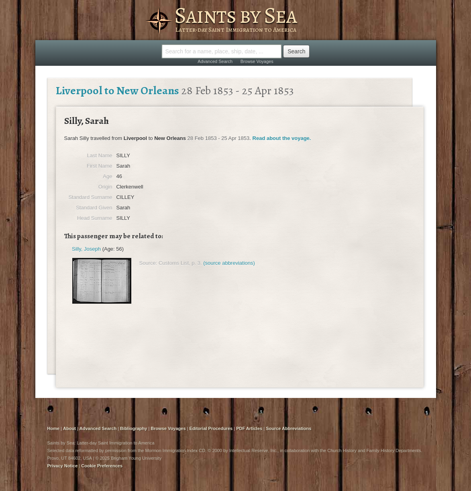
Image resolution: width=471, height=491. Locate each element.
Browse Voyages (257, 61)
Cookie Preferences (101, 465)
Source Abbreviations (288, 428)
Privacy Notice (62, 465)
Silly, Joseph (86, 249)
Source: (148, 263)
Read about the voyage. (282, 138)
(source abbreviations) (229, 263)
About (69, 428)
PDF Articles (249, 428)
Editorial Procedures (211, 428)
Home (53, 428)
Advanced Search (215, 61)
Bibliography (133, 428)
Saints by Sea (235, 15)
